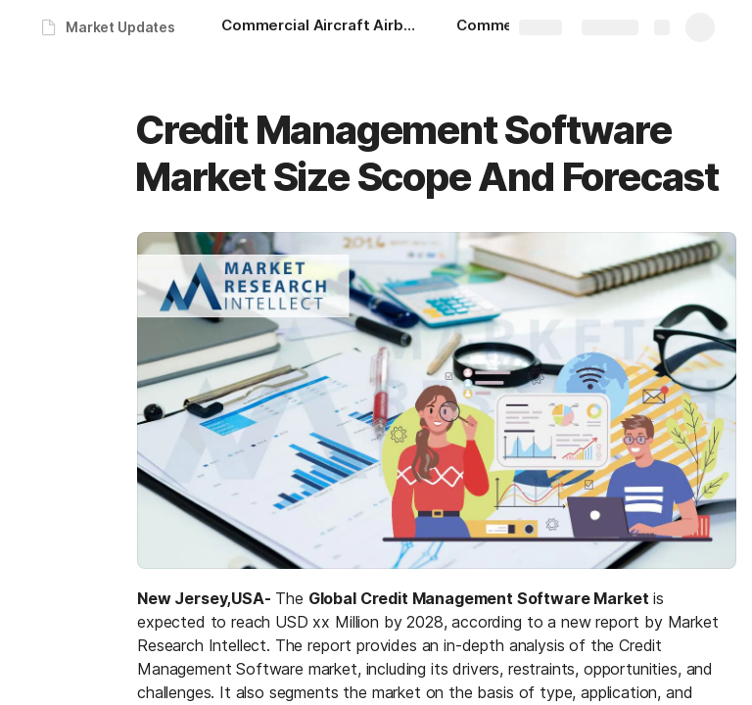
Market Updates (120, 27)
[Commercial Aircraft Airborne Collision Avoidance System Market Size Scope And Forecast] (319, 27)
